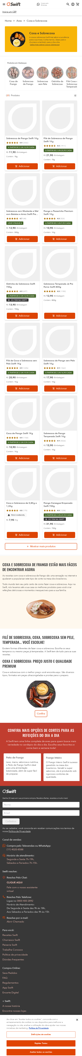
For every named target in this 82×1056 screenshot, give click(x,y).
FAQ (4, 978)
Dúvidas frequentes (13, 959)
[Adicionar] (22, 166)
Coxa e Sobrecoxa (37, 20)
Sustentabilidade (11, 1015)
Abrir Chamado (15, 921)
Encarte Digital (10, 992)
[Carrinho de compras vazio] (78, 4)
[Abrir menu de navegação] (3, 4)
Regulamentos (10, 982)
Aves (19, 20)
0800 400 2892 (25, 901)
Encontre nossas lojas (14, 1011)
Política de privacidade (15, 954)
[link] (9, 11)
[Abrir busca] (68, 4)
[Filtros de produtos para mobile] (75, 95)
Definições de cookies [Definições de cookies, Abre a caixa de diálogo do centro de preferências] (41, 1045)
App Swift (7, 987)
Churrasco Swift (11, 940)
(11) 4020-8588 (15, 849)
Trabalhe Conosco (12, 949)
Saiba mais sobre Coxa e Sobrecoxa (44, 44)
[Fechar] (77, 1030)
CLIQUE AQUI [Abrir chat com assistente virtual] (15, 882)
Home (8, 20)
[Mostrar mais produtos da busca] (41, 546)
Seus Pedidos (9, 973)
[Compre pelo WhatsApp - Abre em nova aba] (43, 4)
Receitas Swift (10, 935)
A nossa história (11, 1006)
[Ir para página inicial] (14, 4)
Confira (41, 713)
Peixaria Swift (9, 945)
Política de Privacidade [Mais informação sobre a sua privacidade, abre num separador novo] (39, 1039)
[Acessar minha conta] (73, 4)
